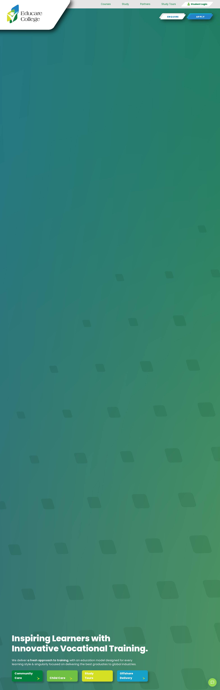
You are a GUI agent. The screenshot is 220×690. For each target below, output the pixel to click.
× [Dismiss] (203, 682)
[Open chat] (212, 682)
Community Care (24, 675)
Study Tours (168, 4)
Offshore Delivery (126, 675)
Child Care (57, 678)
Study (125, 4)
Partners (145, 4)
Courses (106, 4)
